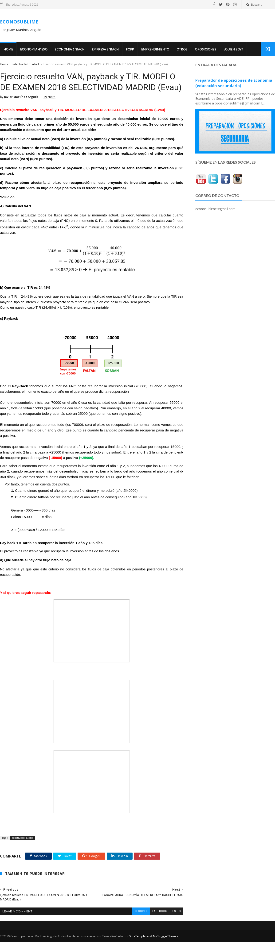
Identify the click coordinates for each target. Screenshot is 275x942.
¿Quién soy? (233, 49)
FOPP (130, 49)
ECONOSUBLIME (19, 22)
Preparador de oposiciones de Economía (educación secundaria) (233, 83)
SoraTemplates (139, 936)
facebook (159, 911)
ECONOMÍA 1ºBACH (70, 49)
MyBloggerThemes (165, 936)
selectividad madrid (25, 64)
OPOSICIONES (205, 49)
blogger (141, 911)
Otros (182, 49)
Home (8, 49)
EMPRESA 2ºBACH (105, 49)
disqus (176, 911)
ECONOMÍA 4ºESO (33, 49)
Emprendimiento (155, 49)
